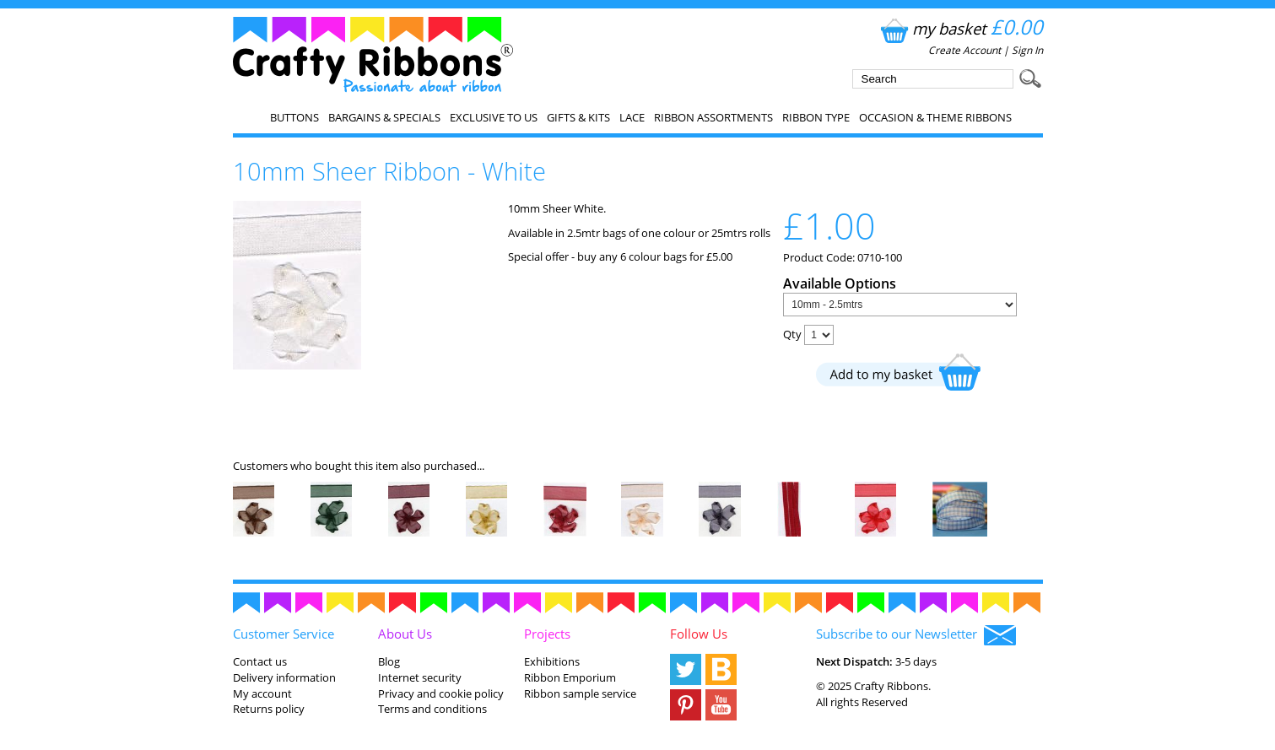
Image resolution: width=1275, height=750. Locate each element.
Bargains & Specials (384, 117)
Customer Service (283, 633)
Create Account (964, 50)
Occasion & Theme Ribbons (935, 117)
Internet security (420, 677)
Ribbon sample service (580, 693)
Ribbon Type (816, 117)
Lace (632, 117)
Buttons (294, 117)
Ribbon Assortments (713, 117)
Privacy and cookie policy (441, 693)
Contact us (260, 661)
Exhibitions (552, 661)
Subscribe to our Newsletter (916, 635)
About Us (405, 633)
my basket (960, 28)
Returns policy (269, 708)
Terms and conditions (432, 708)
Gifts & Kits (578, 117)
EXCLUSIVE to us (494, 117)
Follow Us (698, 633)
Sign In (1027, 50)
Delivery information (284, 677)
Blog (389, 661)
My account (262, 693)
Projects (547, 633)
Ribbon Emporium (570, 677)
